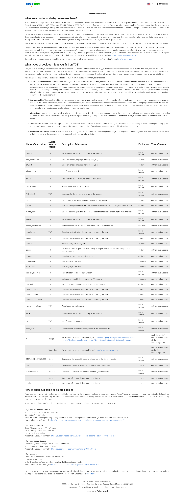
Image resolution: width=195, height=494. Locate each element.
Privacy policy (108, 487)
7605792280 (128, 484)
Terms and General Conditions (90, 487)
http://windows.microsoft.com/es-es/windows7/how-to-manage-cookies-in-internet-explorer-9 (87, 420)
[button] (150, 3)
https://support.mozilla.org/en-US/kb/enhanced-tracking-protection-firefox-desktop (83, 436)
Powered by (97, 491)
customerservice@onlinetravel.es (123, 55)
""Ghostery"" (90, 474)
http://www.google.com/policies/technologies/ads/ (115, 338)
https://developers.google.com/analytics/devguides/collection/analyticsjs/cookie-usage (97, 340)
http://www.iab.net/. (125, 59)
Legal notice (72, 487)
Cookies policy (121, 487)
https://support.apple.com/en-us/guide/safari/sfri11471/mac (75, 465)
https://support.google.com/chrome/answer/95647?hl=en (73, 449)
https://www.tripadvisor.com (107, 350)
